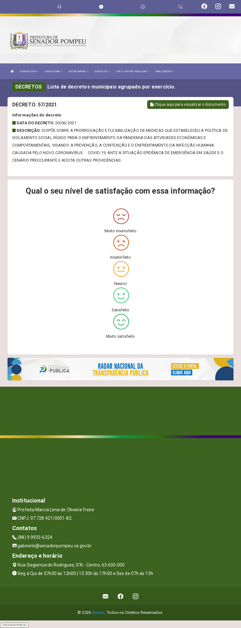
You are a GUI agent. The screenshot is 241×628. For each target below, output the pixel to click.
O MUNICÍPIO (29, 71)
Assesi (98, 612)
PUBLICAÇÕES (164, 71)
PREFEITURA (53, 71)
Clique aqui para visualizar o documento (188, 104)
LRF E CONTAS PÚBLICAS (132, 71)
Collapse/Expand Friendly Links (14, 625)
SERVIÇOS (102, 71)
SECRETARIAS (78, 71)
